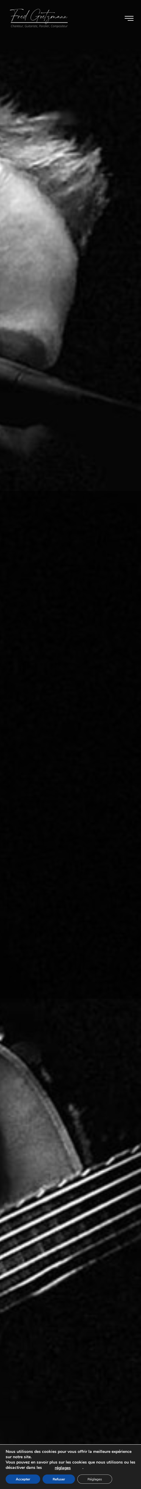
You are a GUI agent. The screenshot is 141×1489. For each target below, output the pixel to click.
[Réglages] (94, 1479)
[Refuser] (59, 1479)
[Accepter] (23, 1479)
